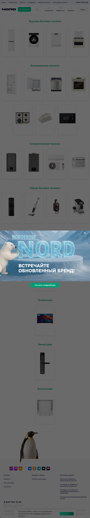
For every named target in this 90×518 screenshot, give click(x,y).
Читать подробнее (45, 285)
